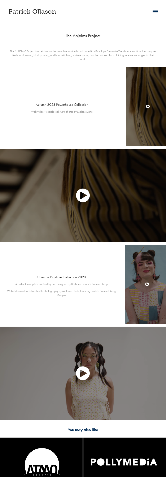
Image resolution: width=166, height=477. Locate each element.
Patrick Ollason (32, 11)
